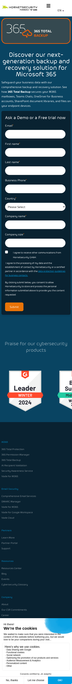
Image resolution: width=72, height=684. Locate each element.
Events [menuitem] (6, 578)
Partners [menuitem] (7, 530)
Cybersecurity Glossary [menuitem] (15, 583)
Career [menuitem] (5, 614)
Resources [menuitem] (8, 560)
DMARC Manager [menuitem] (11, 502)
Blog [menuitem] (4, 573)
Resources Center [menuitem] (12, 567)
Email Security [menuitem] (10, 489)
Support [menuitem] (6, 548)
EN (60, 10)
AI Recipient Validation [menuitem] (14, 466)
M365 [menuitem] (5, 443)
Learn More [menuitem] (8, 537)
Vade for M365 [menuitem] (10, 477)
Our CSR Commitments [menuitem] (14, 608)
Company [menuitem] (7, 596)
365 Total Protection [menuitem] (13, 450)
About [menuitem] (5, 603)
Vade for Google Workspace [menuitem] (17, 512)
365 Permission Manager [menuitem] (16, 455)
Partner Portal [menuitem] (10, 543)
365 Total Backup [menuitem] (11, 461)
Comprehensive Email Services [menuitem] (19, 496)
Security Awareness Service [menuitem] (17, 471)
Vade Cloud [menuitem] (8, 518)
